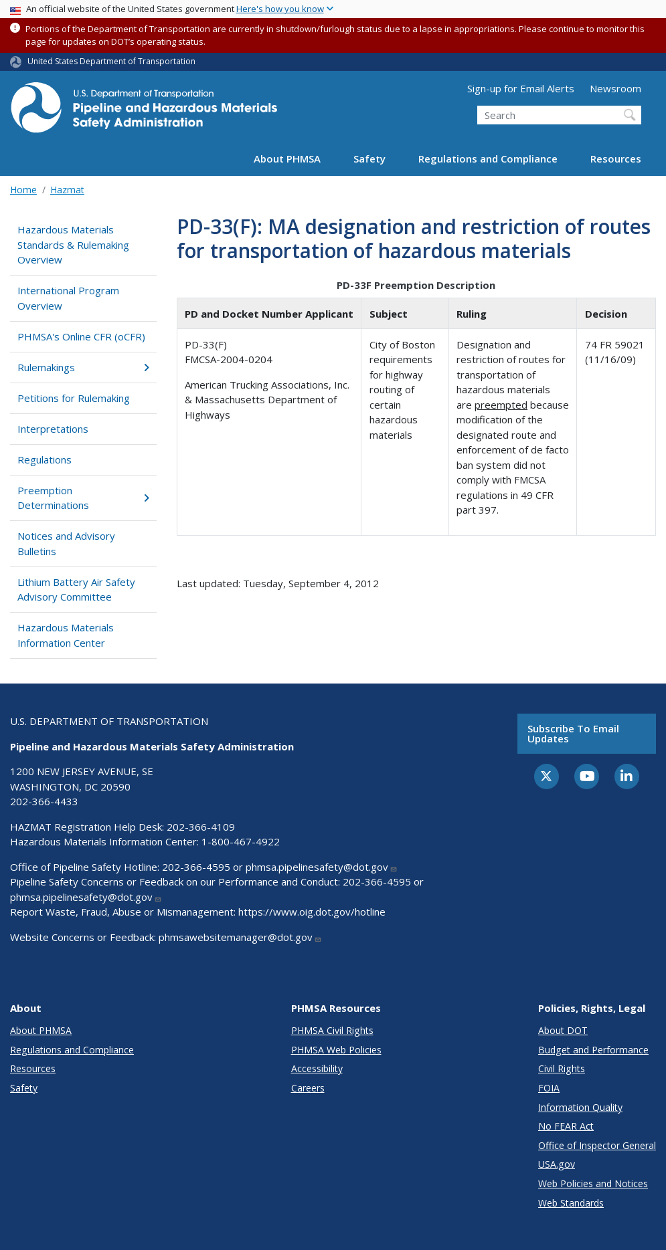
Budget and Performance (593, 1049)
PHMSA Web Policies (336, 1049)
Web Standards (571, 1202)
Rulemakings (83, 367)
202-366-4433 (44, 801)
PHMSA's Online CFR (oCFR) (81, 336)
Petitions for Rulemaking (73, 398)
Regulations (44, 459)
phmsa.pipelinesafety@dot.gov (322, 866)
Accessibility (317, 1068)
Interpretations (52, 428)
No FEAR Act (566, 1126)
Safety (369, 158)
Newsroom (615, 88)
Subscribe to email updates (573, 733)
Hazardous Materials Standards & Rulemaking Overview (73, 244)
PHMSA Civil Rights (332, 1030)
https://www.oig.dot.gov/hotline (312, 911)
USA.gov (556, 1164)
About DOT (563, 1030)
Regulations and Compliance (488, 158)
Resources (615, 158)
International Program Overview (68, 298)
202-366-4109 (201, 826)
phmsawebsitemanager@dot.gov (240, 937)
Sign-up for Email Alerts (520, 88)
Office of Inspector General (597, 1145)
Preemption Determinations (83, 498)
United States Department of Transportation (111, 61)
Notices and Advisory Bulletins (66, 543)
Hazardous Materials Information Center (65, 635)
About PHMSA (287, 158)
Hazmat (67, 189)
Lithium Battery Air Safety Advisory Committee (76, 589)
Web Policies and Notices (593, 1183)
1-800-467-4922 (240, 841)
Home (23, 189)
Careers (308, 1087)
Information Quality (580, 1107)
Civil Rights (561, 1068)
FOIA (549, 1087)
